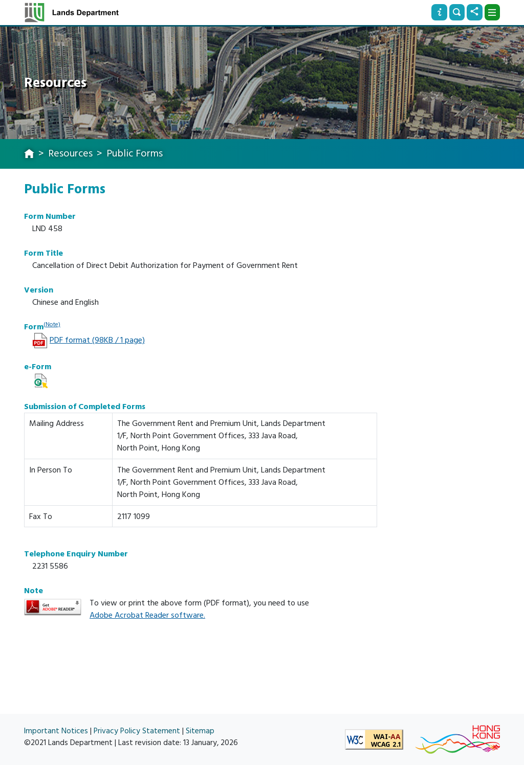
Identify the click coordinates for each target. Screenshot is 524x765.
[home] (29, 154)
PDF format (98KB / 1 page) (97, 340)
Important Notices (56, 731)
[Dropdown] (492, 12)
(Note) (51, 324)
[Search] (457, 12)
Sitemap (200, 731)
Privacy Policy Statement (137, 731)
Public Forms (134, 153)
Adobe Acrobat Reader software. (147, 615)
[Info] (439, 12)
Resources (70, 153)
